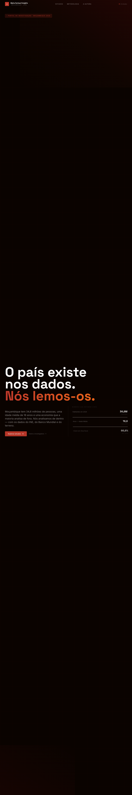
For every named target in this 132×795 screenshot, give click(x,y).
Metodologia (73, 4)
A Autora (87, 4)
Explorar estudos (16, 434)
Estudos (59, 4)
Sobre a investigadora (37, 434)
